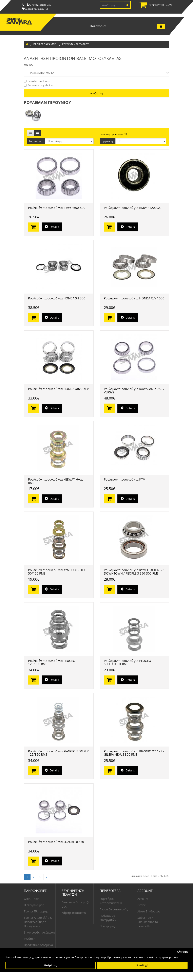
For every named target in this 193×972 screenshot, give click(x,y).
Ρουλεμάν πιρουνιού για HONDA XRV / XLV (58, 389)
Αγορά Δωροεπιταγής (114, 909)
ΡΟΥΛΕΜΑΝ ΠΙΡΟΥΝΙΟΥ (75, 44)
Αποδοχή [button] (142, 965)
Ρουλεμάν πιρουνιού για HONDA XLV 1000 (134, 298)
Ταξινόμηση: (36, 141)
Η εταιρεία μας (34, 905)
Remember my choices (39, 85)
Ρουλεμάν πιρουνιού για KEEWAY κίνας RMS (55, 481)
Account (142, 899)
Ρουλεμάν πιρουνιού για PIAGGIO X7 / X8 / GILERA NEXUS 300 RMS (134, 753)
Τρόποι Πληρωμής (36, 911)
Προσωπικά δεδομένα (38, 945)
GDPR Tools (31, 899)
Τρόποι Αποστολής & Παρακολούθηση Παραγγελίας (38, 922)
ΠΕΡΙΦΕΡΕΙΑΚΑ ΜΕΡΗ (45, 44)
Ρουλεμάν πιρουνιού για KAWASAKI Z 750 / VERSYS (134, 390)
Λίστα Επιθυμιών (148, 911)
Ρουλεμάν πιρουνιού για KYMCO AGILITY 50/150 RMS (56, 571)
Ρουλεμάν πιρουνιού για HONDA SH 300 (56, 298)
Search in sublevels (37, 81)
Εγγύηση (30, 939)
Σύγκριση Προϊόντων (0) (113, 134)
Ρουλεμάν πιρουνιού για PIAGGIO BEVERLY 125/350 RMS (58, 753)
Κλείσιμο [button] (182, 951)
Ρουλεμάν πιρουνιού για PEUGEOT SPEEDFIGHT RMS (128, 662)
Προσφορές (107, 926)
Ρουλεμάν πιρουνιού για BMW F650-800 (56, 208)
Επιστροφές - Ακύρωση (39, 932)
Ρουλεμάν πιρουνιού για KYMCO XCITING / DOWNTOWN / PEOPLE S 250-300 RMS (134, 571)
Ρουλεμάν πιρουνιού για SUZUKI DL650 (56, 842)
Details (52, 227)
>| (47, 877)
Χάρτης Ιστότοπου (74, 913)
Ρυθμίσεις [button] (50, 965)
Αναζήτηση (96, 93)
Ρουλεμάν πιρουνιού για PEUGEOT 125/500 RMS (52, 662)
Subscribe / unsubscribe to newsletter (147, 922)
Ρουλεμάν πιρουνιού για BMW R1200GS (132, 208)
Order (141, 905)
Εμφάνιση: (107, 141)
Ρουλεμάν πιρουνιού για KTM (124, 479)
